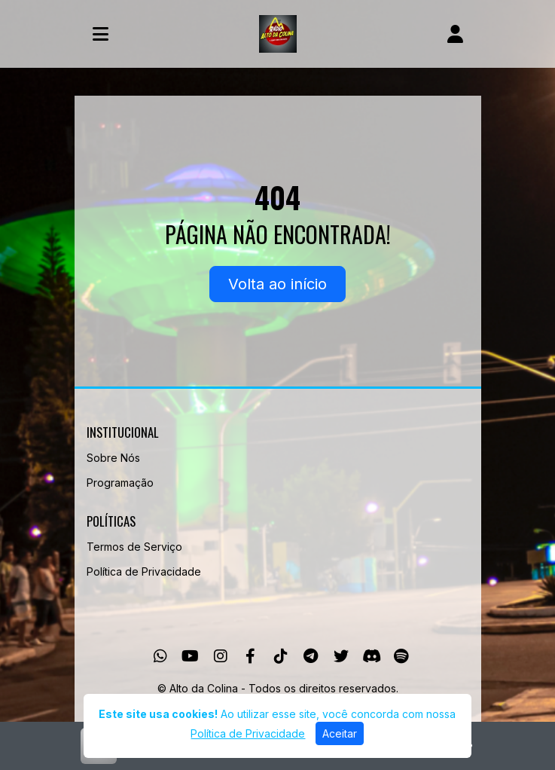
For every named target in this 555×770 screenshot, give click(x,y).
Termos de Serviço (134, 546)
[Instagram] (220, 656)
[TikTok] (281, 656)
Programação (120, 482)
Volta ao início (277, 284)
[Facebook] (250, 656)
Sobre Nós (113, 457)
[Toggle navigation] (100, 34)
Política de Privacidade (144, 571)
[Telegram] (310, 656)
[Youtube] (190, 656)
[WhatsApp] (160, 656)
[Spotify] (401, 656)
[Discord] (371, 656)
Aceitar (339, 733)
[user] (455, 34)
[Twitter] (341, 656)
